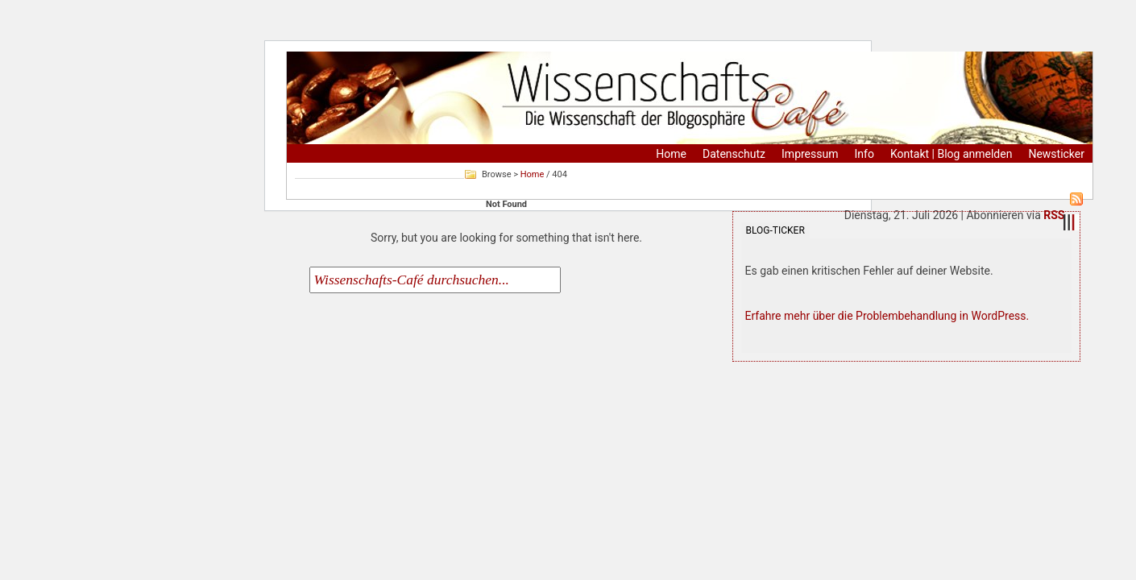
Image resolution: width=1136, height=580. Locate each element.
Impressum (810, 153)
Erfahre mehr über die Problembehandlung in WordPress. (887, 315)
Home (671, 153)
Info (864, 153)
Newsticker (1056, 153)
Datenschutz (734, 153)
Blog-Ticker (775, 230)
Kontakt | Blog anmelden (951, 153)
